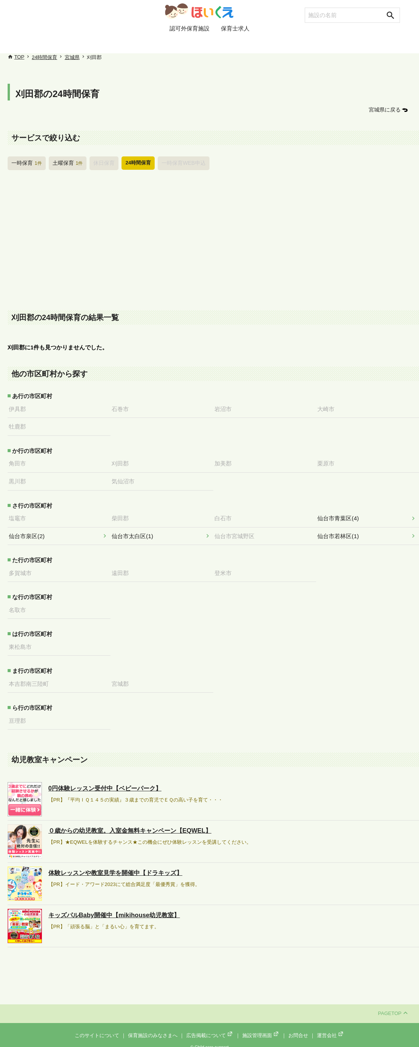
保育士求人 (235, 43)
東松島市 (22, 641)
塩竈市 (20, 515)
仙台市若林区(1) (340, 532)
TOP (19, 57)
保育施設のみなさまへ (153, 1028)
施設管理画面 (261, 1028)
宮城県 (72, 57)
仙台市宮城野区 (237, 532)
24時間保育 (44, 57)
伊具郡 (20, 408)
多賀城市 (22, 569)
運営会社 (330, 1028)
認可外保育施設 (190, 43)
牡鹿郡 (20, 425)
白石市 (225, 515)
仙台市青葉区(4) (340, 515)
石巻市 (122, 408)
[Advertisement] (213, 240)
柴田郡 (122, 515)
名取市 (20, 605)
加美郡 (225, 461)
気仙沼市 (125, 478)
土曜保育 (65, 162)
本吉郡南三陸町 (31, 678)
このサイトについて (97, 1028)
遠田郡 (122, 569)
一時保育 (25, 162)
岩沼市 (225, 408)
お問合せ (298, 1028)
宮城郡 (122, 678)
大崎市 (328, 408)
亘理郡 (20, 714)
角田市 (20, 461)
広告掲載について (209, 1028)
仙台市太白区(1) (134, 532)
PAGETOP (393, 1007)
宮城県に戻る (386, 109)
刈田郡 (122, 461)
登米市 (225, 569)
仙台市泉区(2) (29, 532)
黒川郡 (20, 478)
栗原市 (328, 461)
